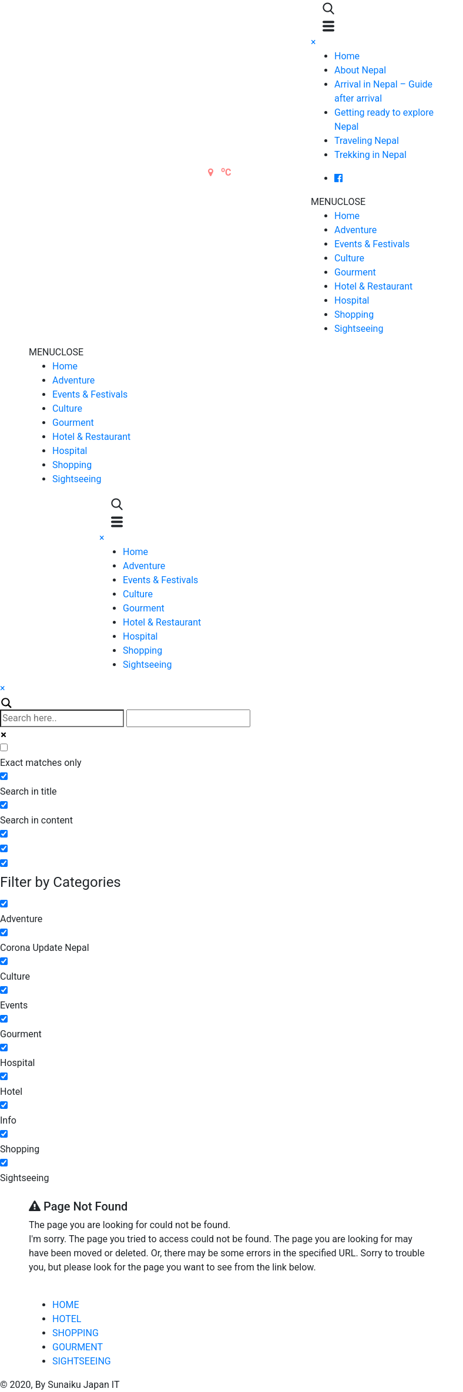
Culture (349, 258)
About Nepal (360, 70)
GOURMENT (77, 1347)
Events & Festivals (372, 244)
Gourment (355, 272)
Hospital (352, 300)
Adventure (355, 230)
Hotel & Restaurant (373, 286)
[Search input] (62, 718)
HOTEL (66, 1318)
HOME (65, 1304)
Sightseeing (358, 328)
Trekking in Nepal (370, 154)
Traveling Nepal (366, 140)
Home (347, 56)
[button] (338, 201)
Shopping (354, 314)
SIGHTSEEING (81, 1361)
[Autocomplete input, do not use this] (188, 718)
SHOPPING (75, 1333)
